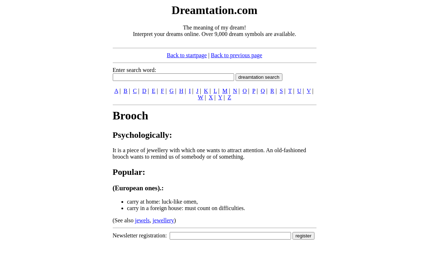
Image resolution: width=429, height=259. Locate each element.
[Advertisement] (69, 111)
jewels (142, 220)
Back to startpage (187, 55)
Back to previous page (236, 55)
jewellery (163, 220)
